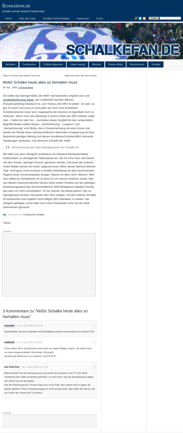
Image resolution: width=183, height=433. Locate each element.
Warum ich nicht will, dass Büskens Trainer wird (21, 76)
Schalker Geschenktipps (56, 18)
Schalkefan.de (16, 5)
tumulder (9, 325)
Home (8, 18)
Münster (96, 64)
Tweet (7, 222)
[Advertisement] (49, 264)
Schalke (155, 64)
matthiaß (9, 342)
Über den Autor (27, 18)
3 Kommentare (26, 87)
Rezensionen (137, 64)
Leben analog (77, 64)
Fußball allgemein (53, 64)
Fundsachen (29, 64)
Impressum (83, 18)
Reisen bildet (115, 64)
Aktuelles (10, 64)
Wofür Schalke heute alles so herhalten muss (40, 82)
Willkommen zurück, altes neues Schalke (80, 76)
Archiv (99, 18)
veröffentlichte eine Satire (18, 99)
